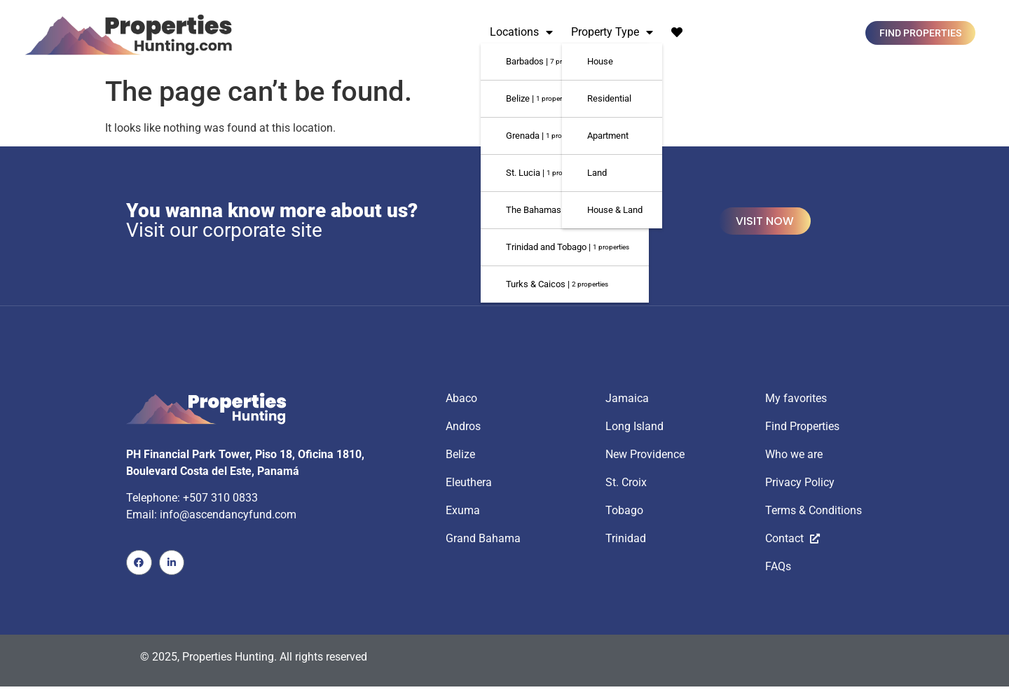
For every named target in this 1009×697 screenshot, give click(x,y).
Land (597, 172)
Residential (609, 98)
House (600, 61)
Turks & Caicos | (557, 284)
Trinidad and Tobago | (567, 247)
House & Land (615, 210)
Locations (521, 32)
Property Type (612, 32)
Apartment (608, 135)
